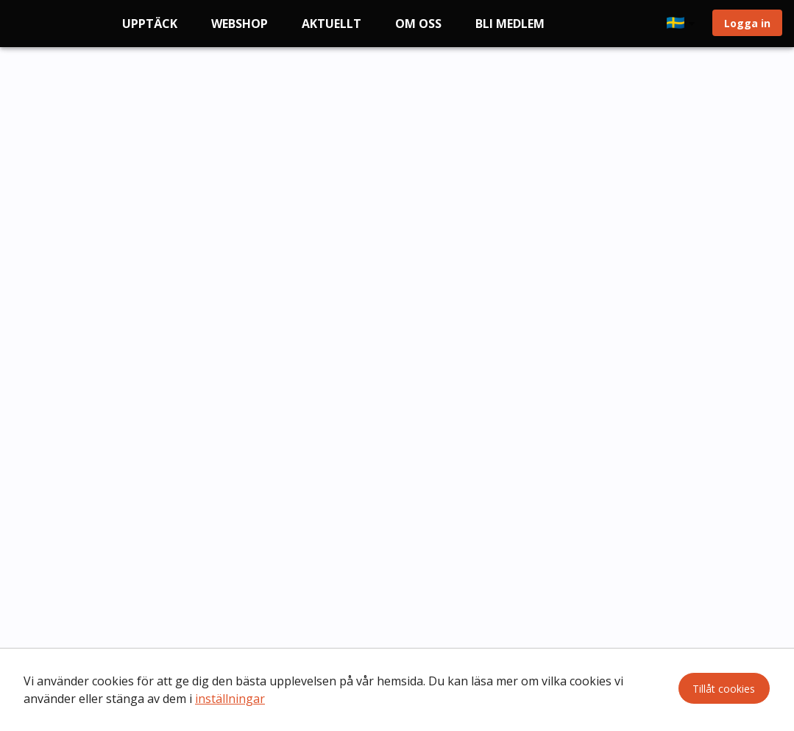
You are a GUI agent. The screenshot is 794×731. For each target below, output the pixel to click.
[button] (683, 24)
